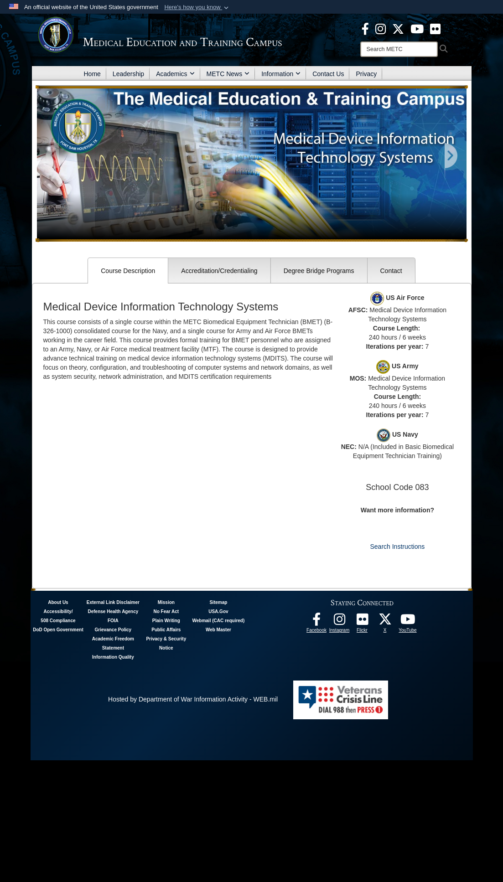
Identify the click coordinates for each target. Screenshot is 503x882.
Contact (391, 270)
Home (92, 73)
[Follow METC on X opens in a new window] (384, 621)
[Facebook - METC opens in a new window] (365, 28)
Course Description (128, 270)
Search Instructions (397, 546)
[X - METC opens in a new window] (398, 28)
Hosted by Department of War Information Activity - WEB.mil (193, 699)
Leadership (128, 73)
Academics (175, 73)
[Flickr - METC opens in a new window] (435, 28)
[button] (197, 7)
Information (281, 73)
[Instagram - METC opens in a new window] (380, 28)
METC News (228, 73)
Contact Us (328, 73)
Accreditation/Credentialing (219, 270)
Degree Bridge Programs (319, 270)
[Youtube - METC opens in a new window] (417, 28)
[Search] (399, 49)
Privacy (366, 73)
